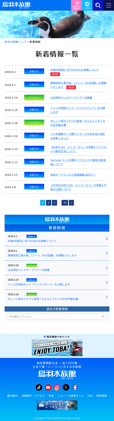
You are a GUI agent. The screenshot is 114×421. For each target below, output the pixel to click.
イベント (34, 97)
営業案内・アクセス (33, 395)
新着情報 (57, 228)
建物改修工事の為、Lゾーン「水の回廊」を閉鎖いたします (42, 255)
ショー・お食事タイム (71, 395)
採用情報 (101, 395)
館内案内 (12, 395)
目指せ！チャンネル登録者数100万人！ (73, 174)
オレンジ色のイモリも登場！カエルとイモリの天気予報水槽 (43, 299)
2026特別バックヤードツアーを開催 (71, 97)
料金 (51, 395)
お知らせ (34, 71)
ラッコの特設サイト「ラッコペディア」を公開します (39, 284)
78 (64, 202)
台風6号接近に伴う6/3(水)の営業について (74, 70)
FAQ (90, 395)
